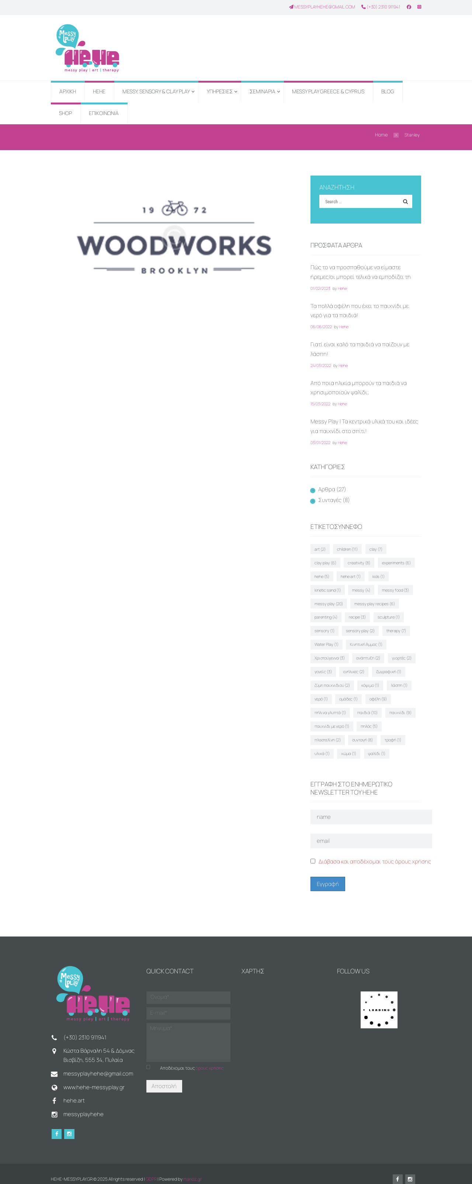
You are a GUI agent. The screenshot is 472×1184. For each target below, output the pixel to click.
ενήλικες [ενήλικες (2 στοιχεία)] (325, 665)
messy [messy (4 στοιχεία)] (324, 586)
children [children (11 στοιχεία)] (347, 547)
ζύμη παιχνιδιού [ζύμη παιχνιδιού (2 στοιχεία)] (332, 678)
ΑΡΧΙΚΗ (67, 91)
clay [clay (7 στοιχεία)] (374, 547)
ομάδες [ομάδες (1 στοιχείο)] (348, 690)
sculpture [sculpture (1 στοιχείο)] (354, 612)
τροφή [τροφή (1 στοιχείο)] (392, 730)
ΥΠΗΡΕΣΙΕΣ (220, 91)
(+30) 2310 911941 (380, 7)
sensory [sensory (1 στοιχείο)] (386, 612)
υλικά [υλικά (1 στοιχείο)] (322, 743)
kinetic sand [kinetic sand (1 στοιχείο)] (382, 573)
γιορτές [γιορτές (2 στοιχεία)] (359, 651)
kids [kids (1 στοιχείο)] (352, 573)
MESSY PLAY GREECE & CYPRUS (328, 91)
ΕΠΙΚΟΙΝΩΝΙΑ (104, 113)
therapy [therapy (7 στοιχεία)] (364, 626)
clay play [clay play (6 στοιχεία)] (403, 547)
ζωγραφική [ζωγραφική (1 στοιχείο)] (359, 665)
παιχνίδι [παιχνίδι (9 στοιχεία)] (399, 704)
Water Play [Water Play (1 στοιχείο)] (397, 626)
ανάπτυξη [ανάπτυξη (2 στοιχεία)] (327, 651)
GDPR (151, 1168)
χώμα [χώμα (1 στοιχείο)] (348, 743)
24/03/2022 (320, 364)
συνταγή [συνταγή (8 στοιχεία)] (362, 730)
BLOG (387, 91)
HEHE (99, 91)
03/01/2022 (320, 441)
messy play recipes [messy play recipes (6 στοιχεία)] (335, 599)
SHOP (65, 113)
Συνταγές (329, 499)
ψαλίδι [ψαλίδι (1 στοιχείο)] (375, 743)
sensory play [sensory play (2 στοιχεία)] (329, 626)
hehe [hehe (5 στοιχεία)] (395, 560)
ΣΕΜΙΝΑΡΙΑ (262, 91)
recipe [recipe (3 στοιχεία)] (323, 612)
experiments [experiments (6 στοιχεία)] (362, 560)
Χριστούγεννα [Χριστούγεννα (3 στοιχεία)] (373, 638)
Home (382, 135)
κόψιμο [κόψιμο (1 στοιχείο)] (370, 678)
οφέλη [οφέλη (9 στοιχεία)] (377, 690)
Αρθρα (326, 488)
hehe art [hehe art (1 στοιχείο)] (324, 573)
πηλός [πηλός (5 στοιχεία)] (368, 717)
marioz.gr (192, 1168)
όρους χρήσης (209, 1056)
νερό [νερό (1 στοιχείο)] (321, 690)
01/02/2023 (320, 287)
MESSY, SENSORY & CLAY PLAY (156, 91)
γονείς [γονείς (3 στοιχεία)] (389, 651)
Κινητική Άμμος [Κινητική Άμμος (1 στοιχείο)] (331, 638)
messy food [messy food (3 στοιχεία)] (357, 586)
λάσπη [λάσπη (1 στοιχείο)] (398, 678)
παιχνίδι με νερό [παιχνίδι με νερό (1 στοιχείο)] (332, 717)
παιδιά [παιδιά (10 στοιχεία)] (367, 704)
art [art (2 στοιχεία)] (320, 547)
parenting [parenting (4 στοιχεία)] (377, 599)
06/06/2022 (321, 326)
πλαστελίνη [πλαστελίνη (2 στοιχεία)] (328, 730)
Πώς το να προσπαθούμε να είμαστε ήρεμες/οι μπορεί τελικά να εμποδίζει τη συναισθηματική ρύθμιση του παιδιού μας (363, 276)
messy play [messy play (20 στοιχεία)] (396, 586)
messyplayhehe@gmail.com (322, 7)
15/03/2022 (320, 403)
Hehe (342, 287)
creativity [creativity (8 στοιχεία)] (326, 560)
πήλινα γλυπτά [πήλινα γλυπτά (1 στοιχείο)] (330, 704)
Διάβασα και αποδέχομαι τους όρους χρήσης (375, 850)
